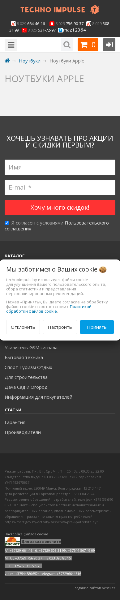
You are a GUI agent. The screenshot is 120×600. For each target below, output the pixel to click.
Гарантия (15, 422)
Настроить (60, 327)
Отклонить (23, 327)
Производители (23, 432)
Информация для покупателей (38, 397)
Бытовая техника (24, 357)
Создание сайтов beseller (93, 587)
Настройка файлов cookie (26, 534)
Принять (97, 327)
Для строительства (26, 377)
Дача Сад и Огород (26, 387)
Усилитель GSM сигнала (31, 347)
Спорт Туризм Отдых (28, 367)
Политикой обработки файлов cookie (49, 309)
